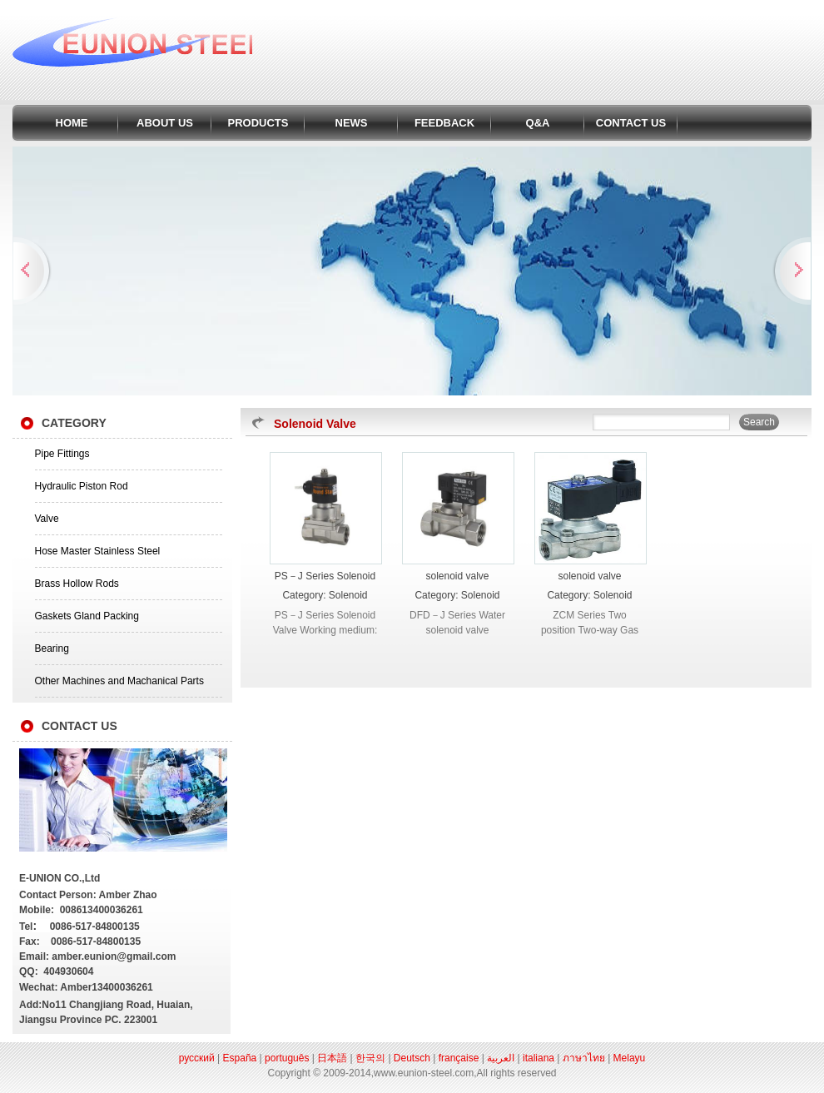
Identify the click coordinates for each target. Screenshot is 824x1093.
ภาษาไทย (584, 1058)
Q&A (538, 123)
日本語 (332, 1058)
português (287, 1058)
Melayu (629, 1058)
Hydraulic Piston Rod (81, 486)
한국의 (370, 1058)
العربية (500, 1058)
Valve (47, 518)
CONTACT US (631, 123)
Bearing (52, 648)
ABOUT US (165, 123)
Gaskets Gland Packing (87, 616)
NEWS (351, 123)
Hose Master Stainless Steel (98, 551)
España (240, 1058)
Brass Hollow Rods (77, 583)
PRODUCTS (258, 123)
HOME (72, 123)
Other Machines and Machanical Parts (119, 681)
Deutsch (412, 1058)
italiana (538, 1058)
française (459, 1058)
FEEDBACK (444, 123)
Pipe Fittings (62, 454)
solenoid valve (457, 576)
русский (197, 1058)
